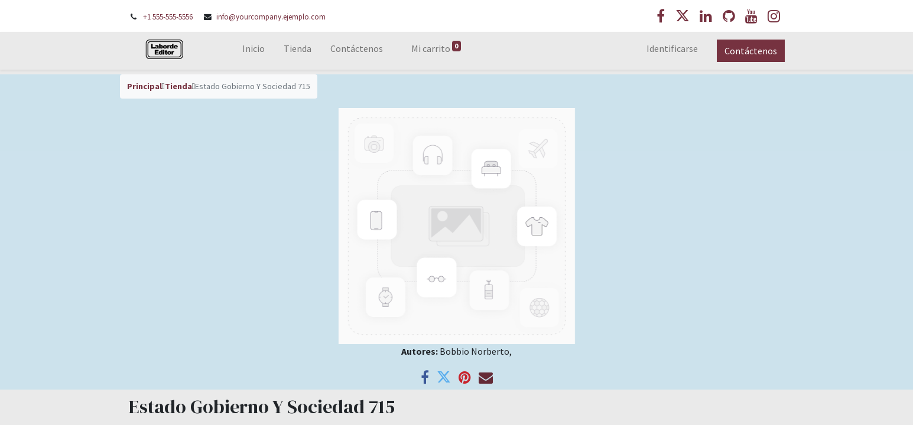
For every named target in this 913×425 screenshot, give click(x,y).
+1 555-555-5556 (168, 16)
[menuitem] (253, 51)
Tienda (178, 86)
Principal (144, 86)
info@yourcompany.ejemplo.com (271, 16)
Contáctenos (750, 51)
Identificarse (672, 48)
